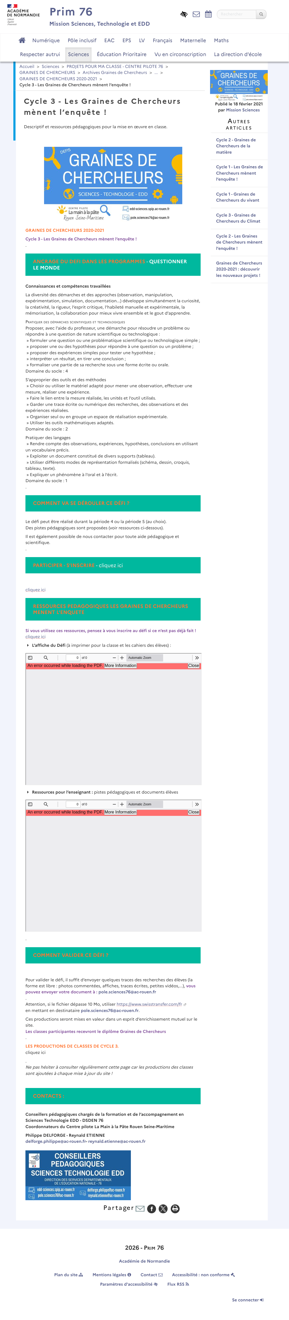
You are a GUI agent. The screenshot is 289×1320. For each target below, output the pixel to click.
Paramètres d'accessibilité (129, 1284)
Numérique (46, 40)
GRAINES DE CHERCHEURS (47, 72)
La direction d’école (238, 54)
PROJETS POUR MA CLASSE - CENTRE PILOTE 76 (115, 66)
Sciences (78, 54)
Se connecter (248, 1300)
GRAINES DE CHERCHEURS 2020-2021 (58, 79)
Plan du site (68, 1275)
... (156, 72)
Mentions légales (112, 1275)
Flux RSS (178, 1284)
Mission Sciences (243, 110)
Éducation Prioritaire (122, 54)
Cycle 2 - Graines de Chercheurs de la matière (236, 146)
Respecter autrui (40, 54)
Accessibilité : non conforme (203, 1275)
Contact (152, 1275)
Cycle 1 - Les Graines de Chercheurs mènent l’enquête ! (239, 173)
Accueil (26, 66)
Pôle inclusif (82, 40)
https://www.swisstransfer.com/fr (149, 1004)
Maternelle (193, 40)
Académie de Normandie (144, 1261)
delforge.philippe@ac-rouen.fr (55, 1141)
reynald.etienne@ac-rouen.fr (117, 1141)
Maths (221, 40)
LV (142, 40)
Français (162, 40)
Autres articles (239, 124)
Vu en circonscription (180, 54)
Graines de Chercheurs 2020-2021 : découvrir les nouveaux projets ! (239, 269)
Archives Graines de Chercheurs (115, 72)
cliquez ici (111, 565)
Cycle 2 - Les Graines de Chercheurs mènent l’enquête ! (239, 242)
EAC (109, 40)
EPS (126, 40)
